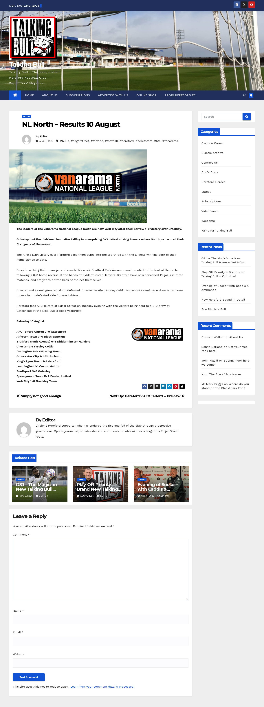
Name (18, 610)
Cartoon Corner (212, 143)
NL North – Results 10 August (71, 124)
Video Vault (209, 211)
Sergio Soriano (212, 347)
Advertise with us (113, 95)
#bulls (64, 141)
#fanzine (97, 141)
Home (29, 95)
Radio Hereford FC (180, 95)
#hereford (127, 141)
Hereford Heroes (213, 182)
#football (111, 141)
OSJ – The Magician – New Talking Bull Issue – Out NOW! (38, 489)
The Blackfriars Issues (225, 374)
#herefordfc (143, 141)
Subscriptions (78, 95)
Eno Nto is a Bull (213, 309)
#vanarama (170, 141)
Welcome (208, 221)
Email (18, 632)
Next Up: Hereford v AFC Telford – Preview (147, 396)
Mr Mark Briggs (212, 384)
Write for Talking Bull (216, 230)
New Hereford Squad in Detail (223, 299)
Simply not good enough (38, 396)
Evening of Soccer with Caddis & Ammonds (157, 489)
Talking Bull (26, 64)
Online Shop (146, 95)
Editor (44, 136)
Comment (21, 534)
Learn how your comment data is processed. (102, 686)
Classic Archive (212, 153)
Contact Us (209, 162)
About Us (50, 95)
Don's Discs (209, 172)
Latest (26, 116)
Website (18, 654)
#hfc (157, 141)
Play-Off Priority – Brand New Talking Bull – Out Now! (97, 489)
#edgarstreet (80, 141)
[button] (244, 95)
